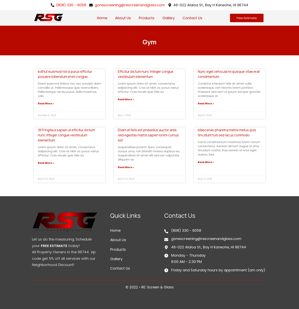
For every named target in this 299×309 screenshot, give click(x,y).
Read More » (46, 103)
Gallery (168, 17)
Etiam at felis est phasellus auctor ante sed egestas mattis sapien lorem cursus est (148, 135)
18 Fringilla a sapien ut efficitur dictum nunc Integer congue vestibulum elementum (66, 135)
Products (146, 17)
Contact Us (192, 17)
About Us (123, 17)
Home (102, 17)
